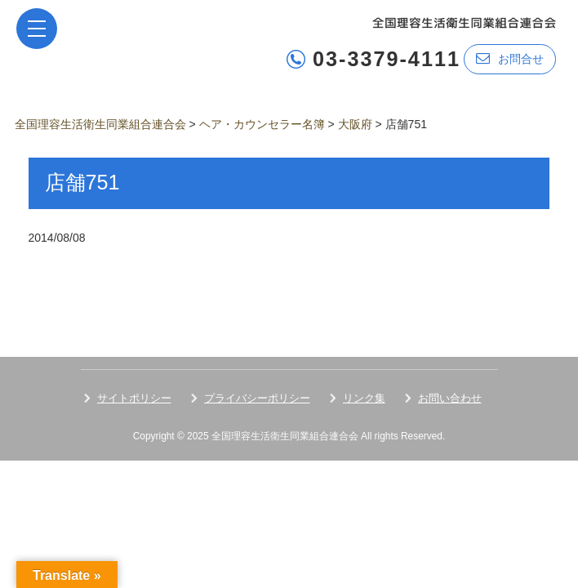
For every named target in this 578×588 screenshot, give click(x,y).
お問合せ (510, 58)
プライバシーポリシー (257, 398)
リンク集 (364, 398)
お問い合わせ (450, 398)
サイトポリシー (134, 398)
